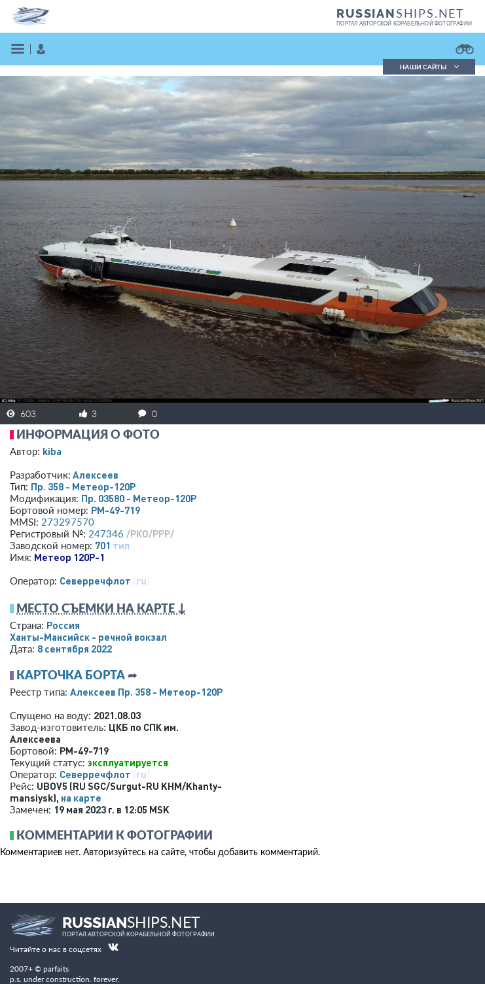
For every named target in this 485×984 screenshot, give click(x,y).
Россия (63, 625)
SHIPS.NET (400, 13)
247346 (106, 533)
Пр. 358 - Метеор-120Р (83, 486)
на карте (81, 798)
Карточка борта (70, 675)
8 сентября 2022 (74, 648)
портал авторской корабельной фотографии (404, 23)
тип (121, 545)
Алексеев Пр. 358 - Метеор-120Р (146, 692)
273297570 (67, 522)
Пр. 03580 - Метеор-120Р (138, 498)
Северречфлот (95, 580)
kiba (52, 451)
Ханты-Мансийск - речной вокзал (88, 637)
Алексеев (95, 475)
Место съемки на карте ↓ (101, 608)
